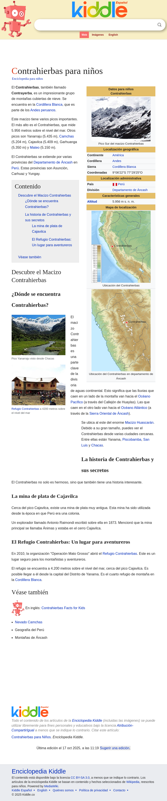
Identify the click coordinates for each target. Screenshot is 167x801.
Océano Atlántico (134, 408)
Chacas (97, 445)
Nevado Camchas (28, 622)
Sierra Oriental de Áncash (109, 413)
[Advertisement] (84, 51)
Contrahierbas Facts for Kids (63, 608)
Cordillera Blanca (124, 166)
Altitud (92, 201)
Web (84, 34)
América (118, 155)
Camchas (66, 136)
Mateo (34, 147)
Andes (117, 161)
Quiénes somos (63, 790)
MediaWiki (51, 786)
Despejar (150, 25)
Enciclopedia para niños (27, 78)
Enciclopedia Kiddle (87, 720)
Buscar (159, 25)
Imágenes (98, 34)
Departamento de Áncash (130, 190)
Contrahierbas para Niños (31, 737)
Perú (121, 184)
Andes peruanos (43, 110)
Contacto (119, 790)
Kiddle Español (22, 790)
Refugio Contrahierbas (25, 408)
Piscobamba (131, 439)
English (113, 34)
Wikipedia (132, 782)
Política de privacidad (93, 790)
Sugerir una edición (114, 748)
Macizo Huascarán (139, 422)
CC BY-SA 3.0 (80, 777)
